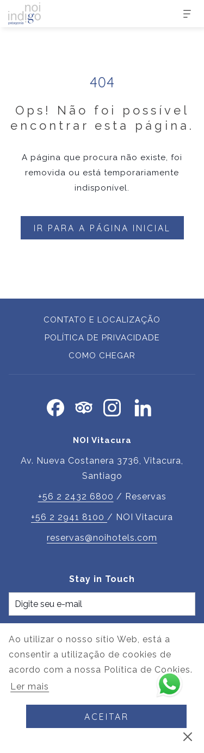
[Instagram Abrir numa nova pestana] (112, 406)
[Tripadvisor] (83, 406)
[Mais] (183, 14)
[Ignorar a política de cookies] (187, 736)
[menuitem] (102, 321)
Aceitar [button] (106, 716)
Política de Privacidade (102, 338)
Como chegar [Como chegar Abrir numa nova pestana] (102, 355)
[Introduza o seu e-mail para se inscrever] (102, 604)
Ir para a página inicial (102, 228)
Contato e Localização (102, 320)
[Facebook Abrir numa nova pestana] (55, 406)
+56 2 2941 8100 (69, 517)
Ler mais (30, 687)
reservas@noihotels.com (102, 538)
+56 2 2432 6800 (76, 496)
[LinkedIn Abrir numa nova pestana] (143, 406)
